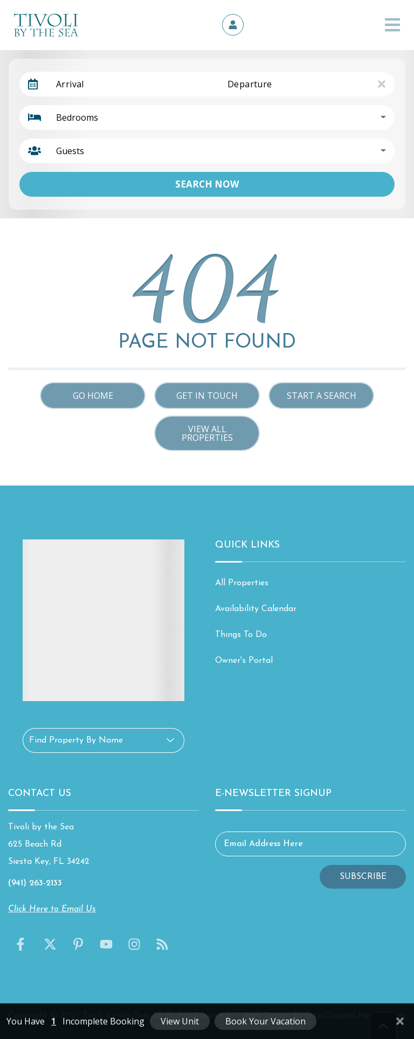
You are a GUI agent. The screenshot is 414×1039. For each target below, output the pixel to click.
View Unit (180, 1021)
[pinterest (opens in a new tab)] (78, 944)
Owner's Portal (244, 660)
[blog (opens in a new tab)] (162, 944)
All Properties (241, 583)
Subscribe (363, 876)
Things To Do (241, 635)
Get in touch (207, 395)
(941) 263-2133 (35, 883)
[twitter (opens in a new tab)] (50, 944)
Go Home (93, 395)
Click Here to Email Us (52, 909)
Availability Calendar (255, 609)
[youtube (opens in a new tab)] (106, 944)
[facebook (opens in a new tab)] (22, 944)
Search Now (207, 184)
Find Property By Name (76, 740)
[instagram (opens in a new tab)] (134, 944)
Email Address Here (263, 844)
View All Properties (207, 433)
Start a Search (321, 395)
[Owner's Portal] (233, 25)
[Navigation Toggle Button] (392, 25)
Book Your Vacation (265, 1021)
